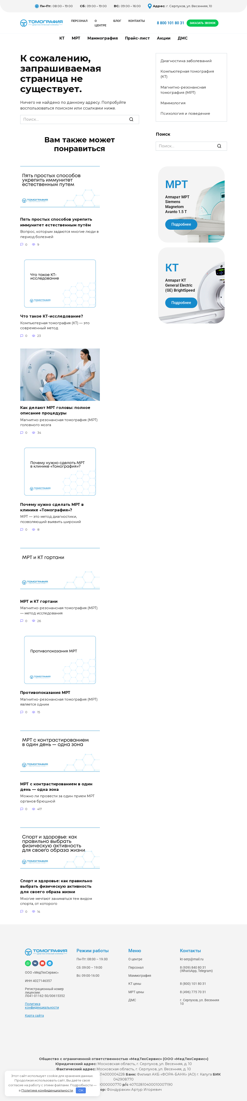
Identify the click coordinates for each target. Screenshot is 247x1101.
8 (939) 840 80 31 (193, 964)
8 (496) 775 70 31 (193, 989)
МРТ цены (136, 989)
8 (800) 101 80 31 (193, 981)
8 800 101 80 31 (170, 23)
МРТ (76, 38)
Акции (163, 38)
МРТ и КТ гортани (39, 599)
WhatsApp (189, 968)
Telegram (205, 968)
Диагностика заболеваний (186, 61)
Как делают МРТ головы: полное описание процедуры (55, 409)
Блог (117, 21)
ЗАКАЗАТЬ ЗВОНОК (202, 23)
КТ (62, 38)
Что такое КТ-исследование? (51, 315)
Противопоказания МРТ (45, 690)
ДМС (183, 38)
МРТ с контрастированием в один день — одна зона (56, 784)
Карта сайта (34, 1012)
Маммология (172, 103)
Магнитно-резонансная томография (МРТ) (183, 90)
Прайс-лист (137, 38)
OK (80, 1090)
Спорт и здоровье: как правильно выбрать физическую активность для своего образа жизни (56, 883)
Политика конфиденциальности (42, 1002)
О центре (135, 956)
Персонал (79, 21)
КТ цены (134, 981)
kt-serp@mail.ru (191, 956)
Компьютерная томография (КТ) (187, 74)
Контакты (136, 21)
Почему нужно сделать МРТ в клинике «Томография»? (52, 505)
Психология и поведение (185, 113)
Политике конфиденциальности (47, 1090)
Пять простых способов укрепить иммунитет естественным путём (56, 222)
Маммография (102, 38)
